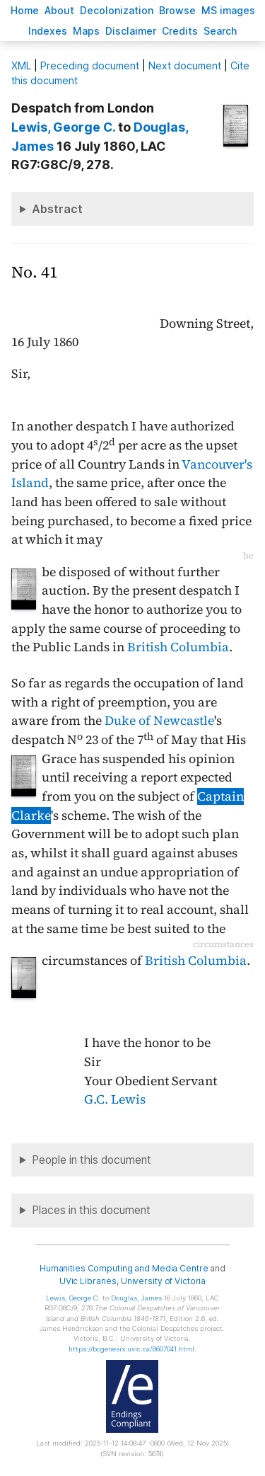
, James (136, 1298)
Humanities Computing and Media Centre (124, 1268)
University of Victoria (163, 1281)
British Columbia (178, 647)
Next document (184, 65)
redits (180, 31)
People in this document (91, 1160)
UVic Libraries (88, 1281)
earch (220, 31)
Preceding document (89, 65)
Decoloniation (116, 10)
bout (59, 10)
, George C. (63, 127)
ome (25, 10)
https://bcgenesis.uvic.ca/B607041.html (131, 1349)
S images (228, 10)
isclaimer (130, 31)
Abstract (57, 209)
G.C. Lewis (115, 1099)
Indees (47, 31)
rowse (177, 10)
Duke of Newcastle (159, 720)
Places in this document (91, 1210)
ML (21, 65)
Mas (86, 31)
